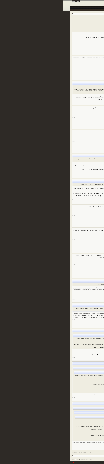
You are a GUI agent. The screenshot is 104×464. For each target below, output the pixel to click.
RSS (12, 459)
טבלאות (68, 7)
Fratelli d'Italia (90, 266)
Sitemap (9, 459)
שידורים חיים (62, 7)
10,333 (86, 247)
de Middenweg (90, 192)
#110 (10, 141)
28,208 (86, 198)
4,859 (86, 99)
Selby (92, 94)
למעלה (15, 459)
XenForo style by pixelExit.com (90, 462)
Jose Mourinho (90, 292)
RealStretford (90, 119)
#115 (10, 264)
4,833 (86, 296)
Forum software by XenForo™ (72, 462)
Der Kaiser (77, 18)
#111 (10, 171)
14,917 (86, 49)
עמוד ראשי (92, 7)
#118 (10, 357)
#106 (10, 45)
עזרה (23, 459)
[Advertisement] (52, 27)
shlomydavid (90, 45)
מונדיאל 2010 (87, 18)
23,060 (86, 75)
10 (72, 21)
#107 (10, 67)
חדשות (80, 7)
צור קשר (27, 459)
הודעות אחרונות (93, 10)
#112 (10, 199)
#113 (10, 215)
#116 (10, 299)
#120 (10, 446)
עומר (93, 68)
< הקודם (88, 21)
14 (68, 21)
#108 (10, 102)
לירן (93, 166)
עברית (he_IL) (94, 459)
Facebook (75, 7)
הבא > (65, 21)
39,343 (86, 173)
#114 (10, 239)
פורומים (85, 7)
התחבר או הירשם (12, 1)
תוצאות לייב (55, 7)
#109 (10, 117)
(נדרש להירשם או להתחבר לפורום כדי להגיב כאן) (18, 452)
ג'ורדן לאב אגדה (90, 241)
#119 (10, 397)
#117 (10, 319)
